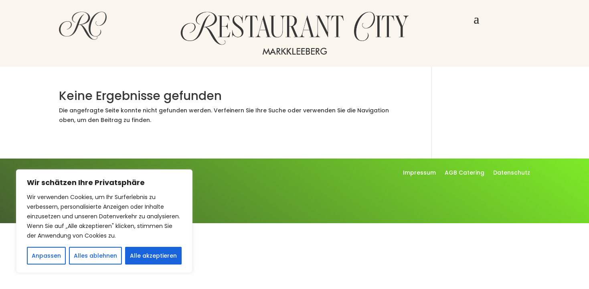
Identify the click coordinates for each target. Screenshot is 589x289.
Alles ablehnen (95, 256)
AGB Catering (464, 173)
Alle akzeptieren (153, 256)
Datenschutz (511, 173)
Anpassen (46, 256)
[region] (104, 221)
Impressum (419, 173)
